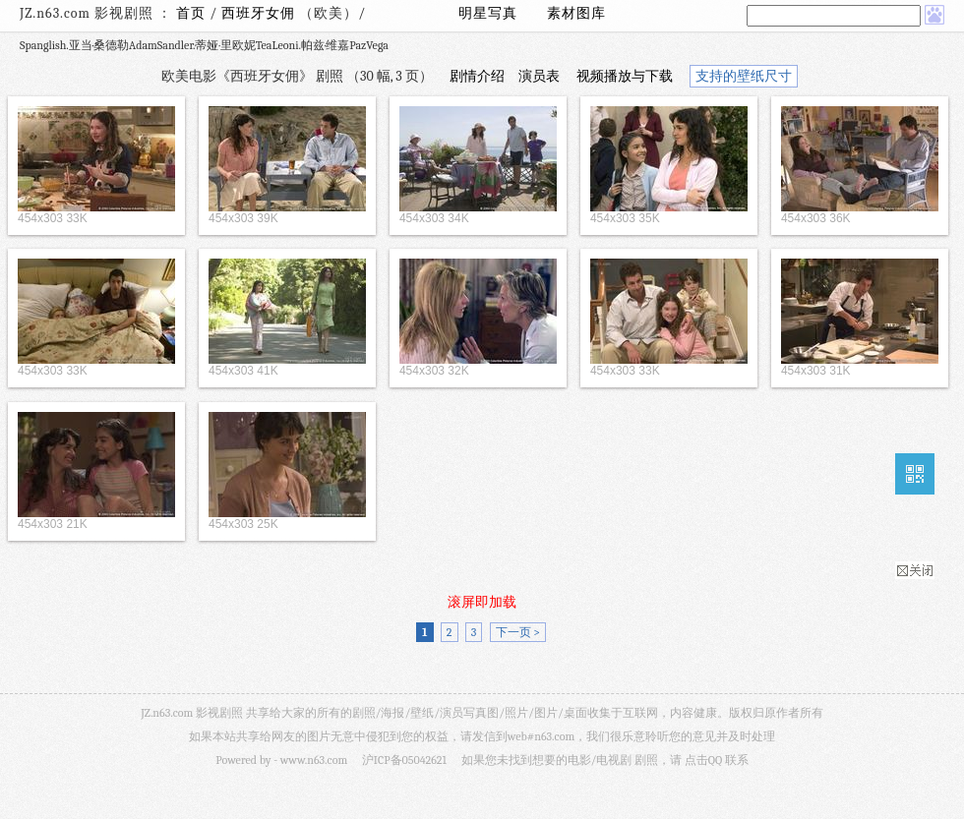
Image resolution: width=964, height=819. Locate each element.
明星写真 (487, 13)
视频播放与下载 (624, 76)
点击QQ (703, 760)
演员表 (539, 76)
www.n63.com (313, 760)
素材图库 (576, 13)
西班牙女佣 (260, 13)
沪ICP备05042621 (404, 760)
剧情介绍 (477, 76)
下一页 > (518, 632)
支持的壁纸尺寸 (743, 76)
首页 (191, 13)
